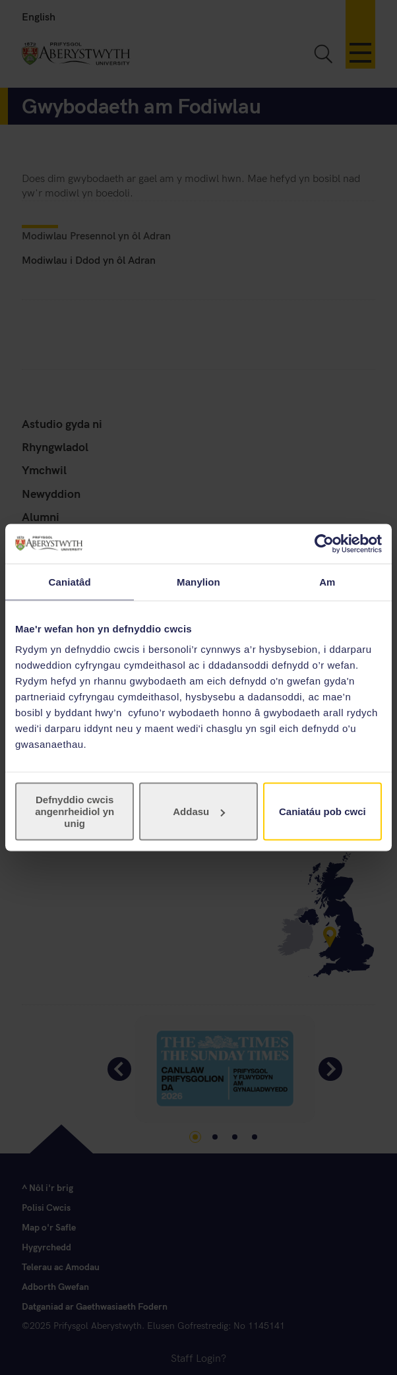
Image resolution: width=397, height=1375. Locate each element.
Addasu (199, 811)
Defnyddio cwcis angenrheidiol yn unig (74, 811)
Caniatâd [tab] (70, 581)
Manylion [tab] (198, 581)
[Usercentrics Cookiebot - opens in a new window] (324, 543)
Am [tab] (327, 581)
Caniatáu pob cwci (322, 811)
